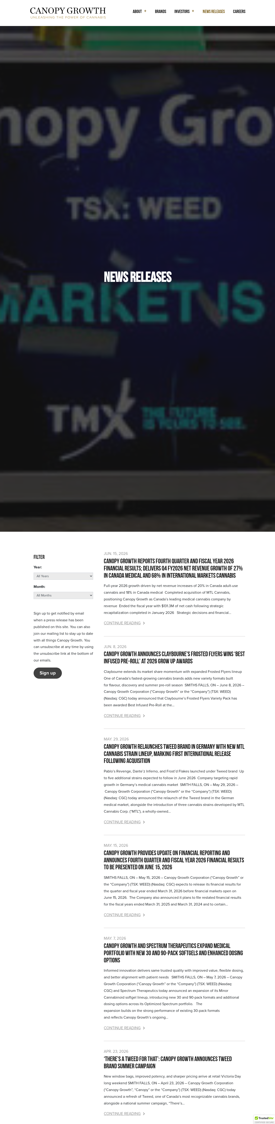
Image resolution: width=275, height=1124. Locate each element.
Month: (39, 586)
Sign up (48, 673)
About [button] (137, 11)
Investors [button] (182, 11)
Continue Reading (124, 623)
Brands (160, 11)
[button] (264, 1119)
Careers (239, 11)
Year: (38, 567)
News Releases (214, 11)
